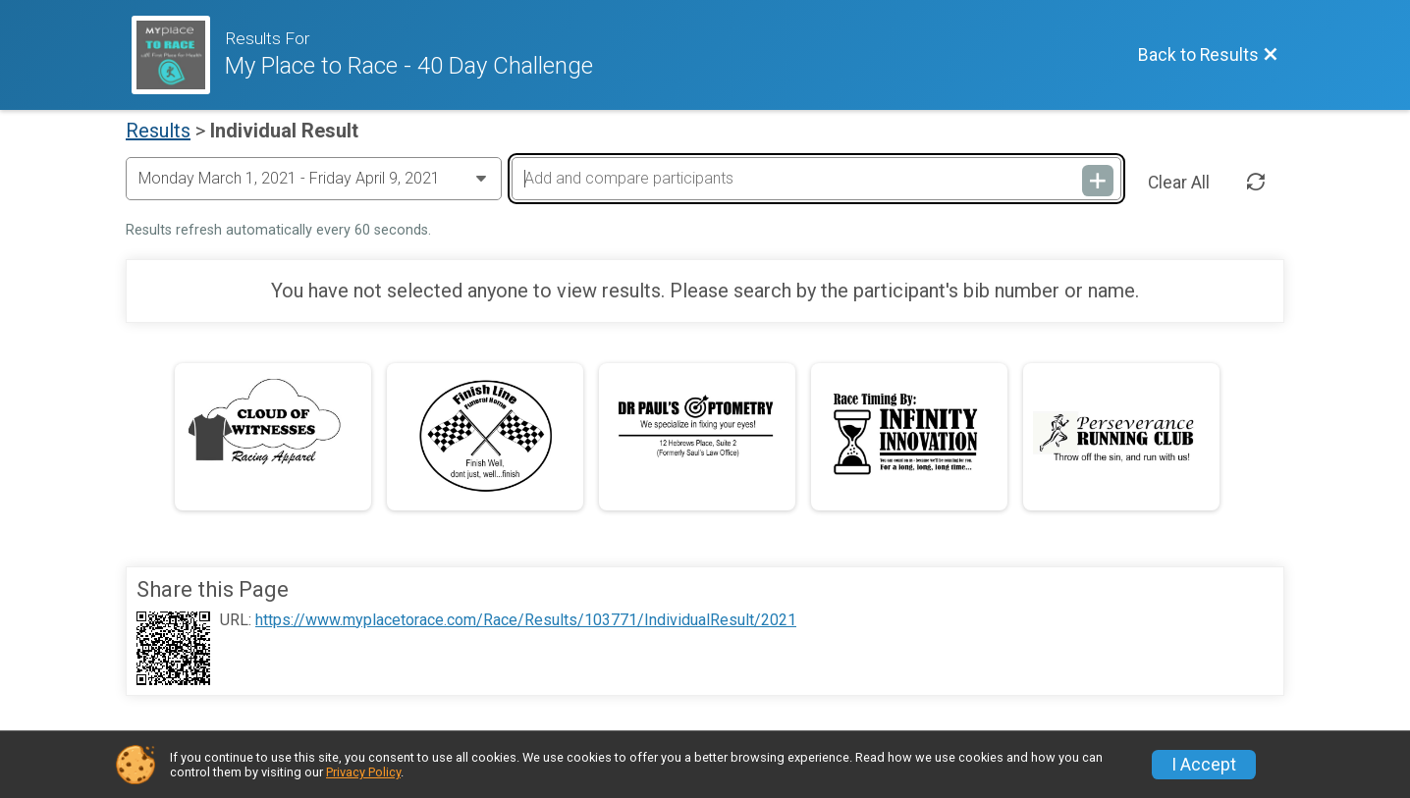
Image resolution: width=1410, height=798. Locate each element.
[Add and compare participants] (816, 178)
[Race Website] (178, 55)
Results (158, 130)
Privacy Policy (363, 772)
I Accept (1203, 764)
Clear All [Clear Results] (1179, 182)
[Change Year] (314, 178)
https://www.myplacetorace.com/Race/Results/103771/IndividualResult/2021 (525, 620)
